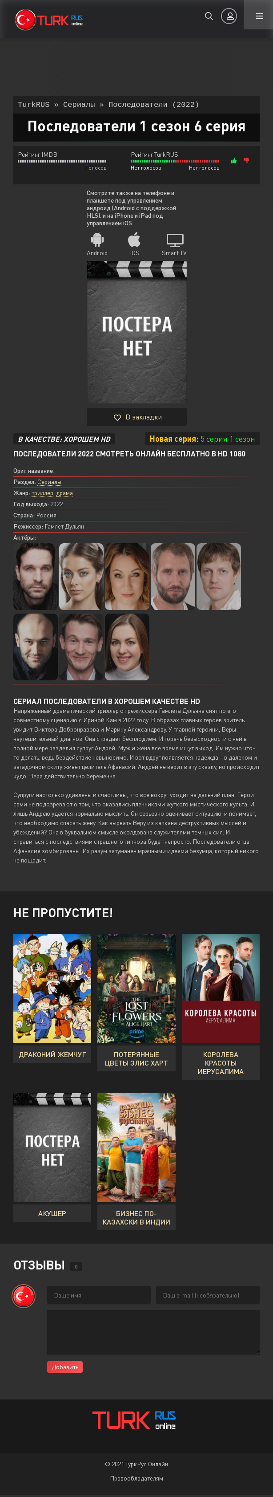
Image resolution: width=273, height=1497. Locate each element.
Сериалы (49, 483)
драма (64, 494)
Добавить (65, 1368)
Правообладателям (136, 1480)
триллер (42, 494)
